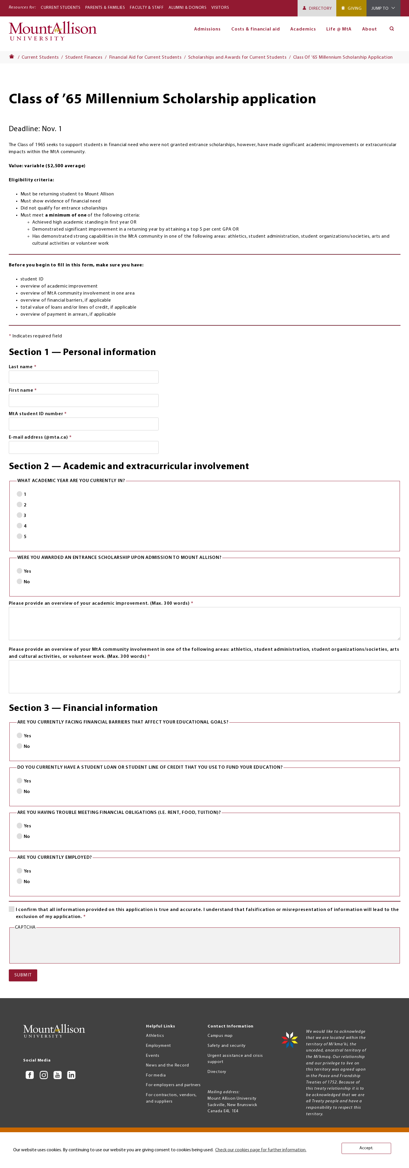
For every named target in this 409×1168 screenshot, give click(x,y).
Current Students (61, 8)
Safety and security (227, 1046)
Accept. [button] (366, 1148)
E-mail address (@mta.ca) (51, 438)
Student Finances (84, 57)
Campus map (220, 1036)
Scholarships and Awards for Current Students (237, 57)
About (369, 29)
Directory (320, 8)
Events (152, 1056)
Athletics (155, 1036)
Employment (158, 1046)
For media (156, 1075)
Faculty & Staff (147, 8)
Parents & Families (105, 8)
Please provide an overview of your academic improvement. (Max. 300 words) (112, 604)
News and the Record (167, 1065)
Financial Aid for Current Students (145, 57)
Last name (33, 368)
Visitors (220, 8)
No (27, 582)
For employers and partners (173, 1085)
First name (34, 391)
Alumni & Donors (188, 8)
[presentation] (58, 947)
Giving (355, 8)
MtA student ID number (49, 414)
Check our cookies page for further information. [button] (260, 1150)
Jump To (380, 8)
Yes (27, 571)
